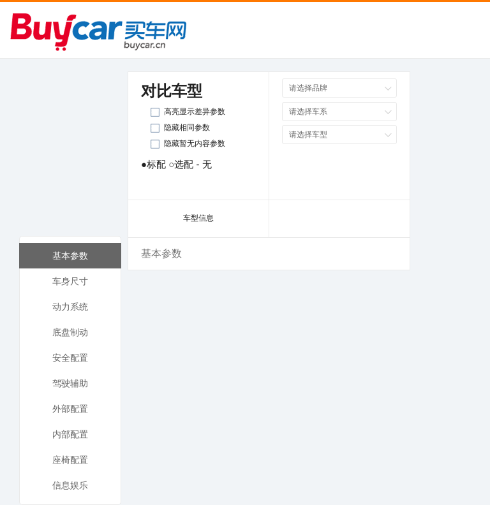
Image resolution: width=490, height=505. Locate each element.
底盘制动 (70, 332)
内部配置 (70, 434)
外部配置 (70, 409)
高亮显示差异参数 (194, 111)
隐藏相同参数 (187, 127)
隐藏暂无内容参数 (194, 143)
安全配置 (70, 358)
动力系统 (70, 307)
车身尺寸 (70, 281)
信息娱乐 (70, 485)
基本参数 (70, 256)
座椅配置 (70, 460)
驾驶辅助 (70, 383)
